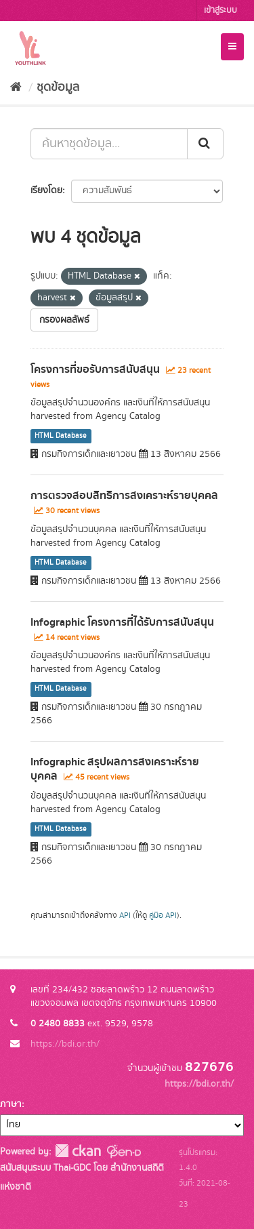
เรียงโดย (46, 190)
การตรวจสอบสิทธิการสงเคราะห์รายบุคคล (124, 495)
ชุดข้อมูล (58, 87)
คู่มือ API (163, 915)
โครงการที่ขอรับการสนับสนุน (95, 369)
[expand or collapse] (232, 46)
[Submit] (205, 143)
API (125, 915)
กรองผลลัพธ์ (64, 320)
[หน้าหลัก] (16, 87)
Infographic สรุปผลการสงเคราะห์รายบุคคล (114, 769)
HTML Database (61, 435)
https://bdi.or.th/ (65, 1044)
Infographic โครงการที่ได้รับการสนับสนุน (122, 622)
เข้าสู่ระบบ (220, 10)
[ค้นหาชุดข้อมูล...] (109, 143)
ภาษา (11, 1104)
